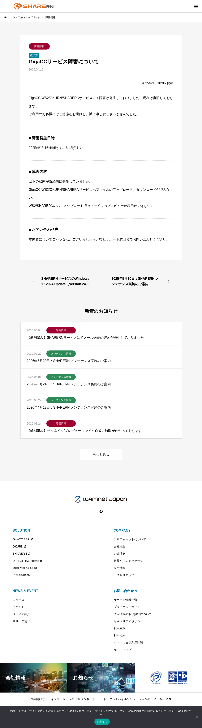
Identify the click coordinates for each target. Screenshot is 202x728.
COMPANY (122, 530)
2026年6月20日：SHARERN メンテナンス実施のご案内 (69, 361)
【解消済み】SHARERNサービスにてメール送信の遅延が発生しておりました (85, 337)
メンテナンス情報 (61, 353)
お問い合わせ (126, 591)
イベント (18, 607)
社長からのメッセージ (128, 560)
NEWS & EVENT (25, 591)
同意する (102, 721)
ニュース (18, 599)
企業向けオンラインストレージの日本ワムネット (62, 699)
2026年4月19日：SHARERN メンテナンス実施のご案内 (69, 407)
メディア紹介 (21, 614)
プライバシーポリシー (128, 607)
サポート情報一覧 (125, 599)
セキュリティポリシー (128, 621)
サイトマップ (122, 649)
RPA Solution (21, 575)
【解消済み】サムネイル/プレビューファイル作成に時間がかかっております (84, 431)
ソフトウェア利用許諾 (128, 642)
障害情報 (39, 46)
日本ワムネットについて (130, 539)
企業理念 (119, 553)
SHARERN (21, 553)
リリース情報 (21, 621)
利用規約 (119, 635)
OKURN (20, 546)
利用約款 (119, 628)
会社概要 (119, 546)
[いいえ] (197, 717)
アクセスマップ (124, 575)
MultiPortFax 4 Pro (25, 568)
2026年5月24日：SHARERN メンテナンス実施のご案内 (69, 384)
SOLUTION (21, 530)
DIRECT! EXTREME (28, 560)
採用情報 (119, 568)
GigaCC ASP (23, 539)
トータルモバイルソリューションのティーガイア (137, 699)
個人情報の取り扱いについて (133, 614)
